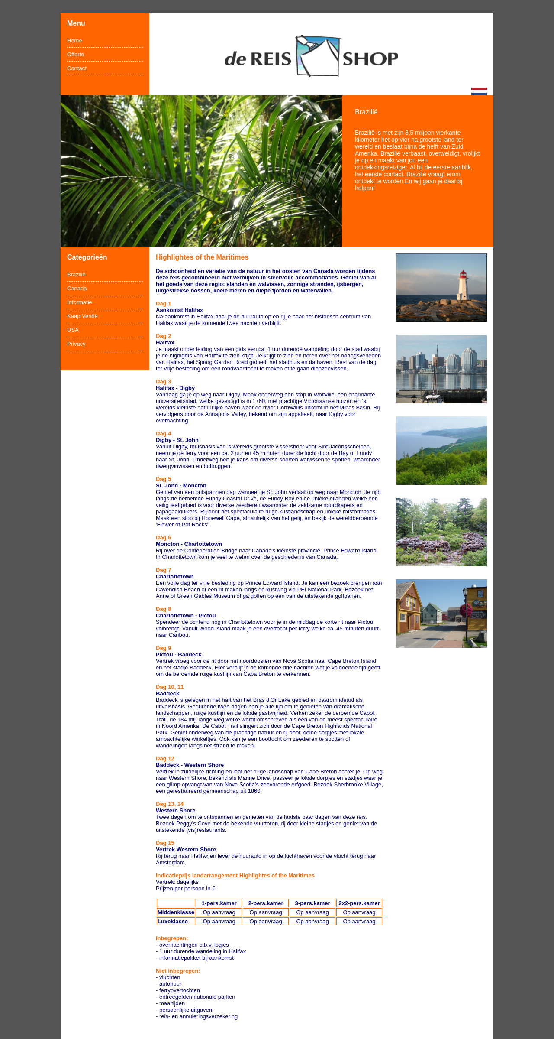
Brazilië (76, 274)
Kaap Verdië (82, 316)
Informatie (79, 302)
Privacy (76, 344)
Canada (77, 288)
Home (74, 40)
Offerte (75, 54)
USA (73, 330)
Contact (77, 68)
